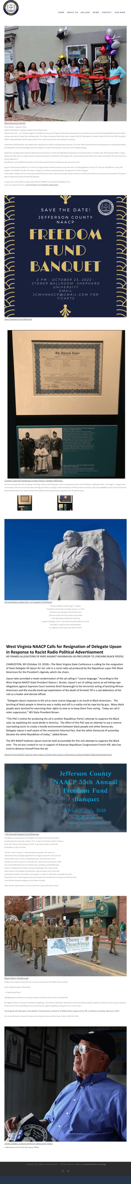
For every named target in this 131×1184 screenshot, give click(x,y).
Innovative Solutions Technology (94, 1164)
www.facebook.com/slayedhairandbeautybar (42, 185)
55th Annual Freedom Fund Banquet (21, 834)
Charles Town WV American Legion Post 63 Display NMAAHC (33, 480)
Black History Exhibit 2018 (16, 978)
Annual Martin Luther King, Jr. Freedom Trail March (28, 602)
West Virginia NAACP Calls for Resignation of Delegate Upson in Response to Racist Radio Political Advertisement (58, 754)
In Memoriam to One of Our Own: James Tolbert (21, 1147)
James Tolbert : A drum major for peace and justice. (28, 1143)
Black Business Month (14, 123)
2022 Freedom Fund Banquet (18, 319)
